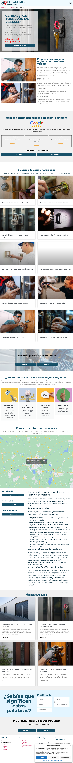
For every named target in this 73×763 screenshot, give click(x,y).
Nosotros (24, 742)
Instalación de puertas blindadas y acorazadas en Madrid (15, 304)
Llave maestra (42, 709)
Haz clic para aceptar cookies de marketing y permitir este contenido (36, 461)
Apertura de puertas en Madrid (14, 337)
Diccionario (7, 747)
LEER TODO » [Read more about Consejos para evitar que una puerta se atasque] (5, 683)
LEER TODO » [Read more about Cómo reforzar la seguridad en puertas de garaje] (5, 637)
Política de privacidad (27, 746)
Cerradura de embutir (62, 704)
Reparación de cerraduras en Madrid (54, 203)
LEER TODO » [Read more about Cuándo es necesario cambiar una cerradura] (43, 683)
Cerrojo (41, 699)
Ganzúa (41, 704)
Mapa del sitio (7, 744)
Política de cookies (27, 745)
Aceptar (42, 757)
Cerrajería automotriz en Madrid (52, 303)
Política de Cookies (46, 760)
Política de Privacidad (55, 760)
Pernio (58, 699)
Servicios (24, 740)
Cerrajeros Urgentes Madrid (8, 7)
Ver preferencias (65, 757)
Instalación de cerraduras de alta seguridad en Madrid (15, 236)
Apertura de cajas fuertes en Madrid (54, 235)
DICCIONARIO (44, 695)
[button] (70, 745)
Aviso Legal (62, 760)
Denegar (54, 757)
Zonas (5, 746)
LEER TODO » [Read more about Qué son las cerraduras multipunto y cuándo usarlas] (43, 637)
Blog (5, 749)
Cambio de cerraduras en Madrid (15, 203)
